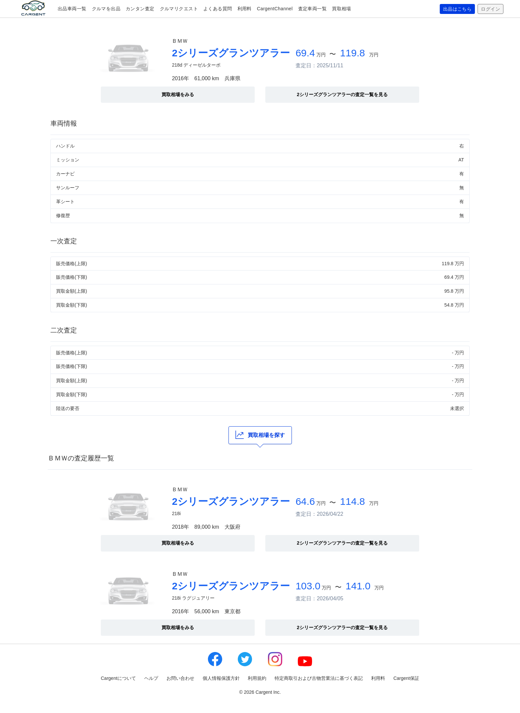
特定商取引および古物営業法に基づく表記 (319, 678)
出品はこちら (457, 9)
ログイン (490, 9)
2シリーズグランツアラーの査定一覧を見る (342, 94)
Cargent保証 (406, 678)
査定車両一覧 (312, 8)
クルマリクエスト (179, 8)
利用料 (244, 8)
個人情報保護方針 (221, 678)
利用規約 (257, 678)
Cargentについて (118, 678)
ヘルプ (151, 678)
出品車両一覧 (72, 8)
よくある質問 (217, 8)
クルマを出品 (106, 8)
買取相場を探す (260, 435)
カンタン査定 (140, 8)
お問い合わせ (180, 678)
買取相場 (341, 8)
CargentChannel (275, 8)
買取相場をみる (178, 94)
